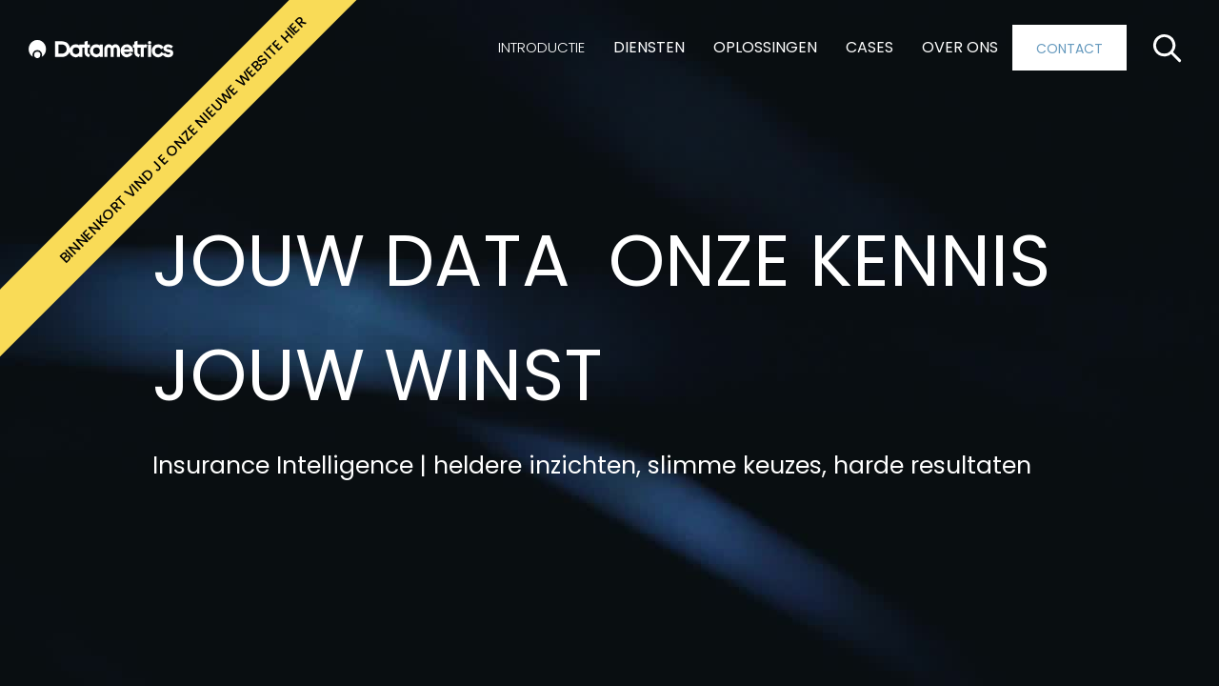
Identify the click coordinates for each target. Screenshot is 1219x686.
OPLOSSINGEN (765, 47)
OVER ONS (960, 47)
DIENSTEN (649, 47)
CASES (869, 47)
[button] (541, 47)
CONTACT (1069, 48)
